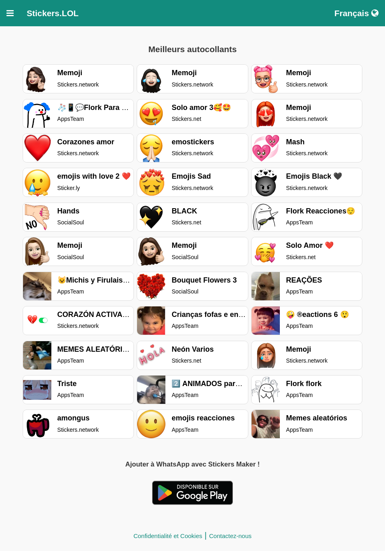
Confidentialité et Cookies (167, 535)
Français (356, 13)
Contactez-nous (230, 535)
